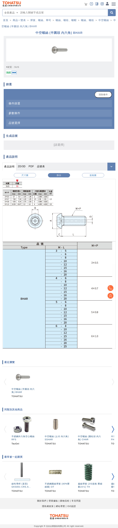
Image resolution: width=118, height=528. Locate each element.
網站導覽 (60, 506)
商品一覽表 (19, 20)
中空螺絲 (103, 20)
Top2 (110, 288)
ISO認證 (71, 506)
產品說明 (9, 166)
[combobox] (63, 12)
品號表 (41, 166)
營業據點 (53, 501)
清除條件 (103, 94)
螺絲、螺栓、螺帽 (66, 20)
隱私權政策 (48, 506)
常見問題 (76, 501)
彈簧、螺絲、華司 (40, 20)
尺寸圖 (25, 175)
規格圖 (93, 175)
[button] (113, 429)
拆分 (59, 175)
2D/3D (22, 166)
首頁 (5, 20)
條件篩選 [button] (14, 103)
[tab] (59, 103)
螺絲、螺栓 (87, 20)
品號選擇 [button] (14, 123)
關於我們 (41, 501)
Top (110, 296)
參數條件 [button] (14, 113)
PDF (31, 166)
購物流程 (64, 501)
